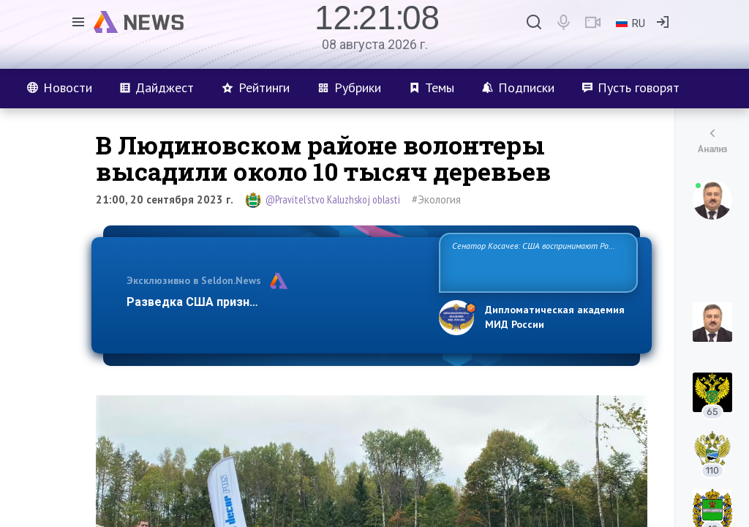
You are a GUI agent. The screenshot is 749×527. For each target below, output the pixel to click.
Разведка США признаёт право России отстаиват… (274, 302)
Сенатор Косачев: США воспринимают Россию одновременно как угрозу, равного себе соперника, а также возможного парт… (536, 261)
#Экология (436, 199)
